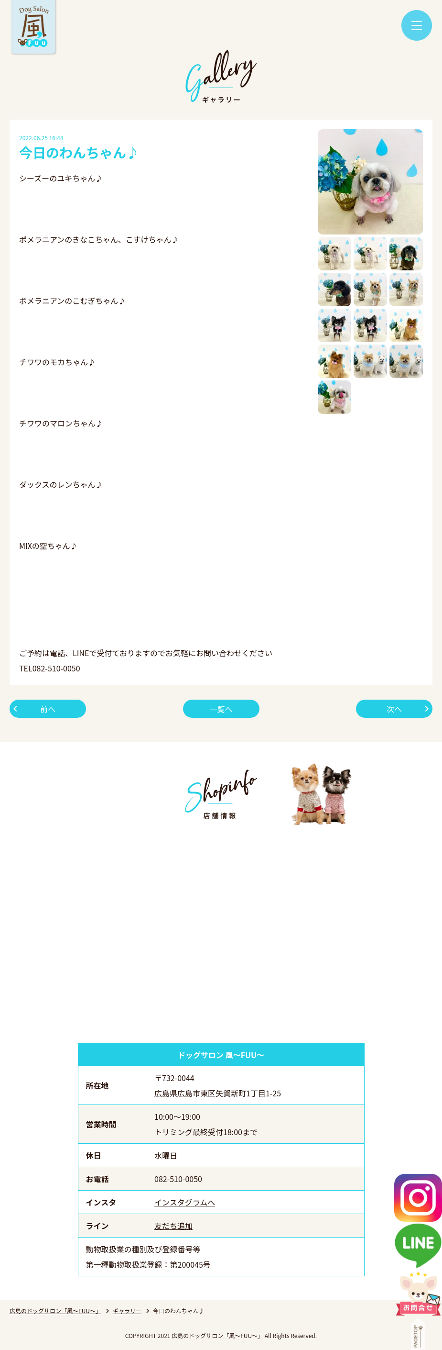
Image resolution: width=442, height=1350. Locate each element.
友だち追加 (173, 1225)
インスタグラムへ (184, 1202)
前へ (47, 708)
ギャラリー (127, 1310)
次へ (394, 708)
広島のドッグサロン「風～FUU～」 (55, 1310)
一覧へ (220, 708)
